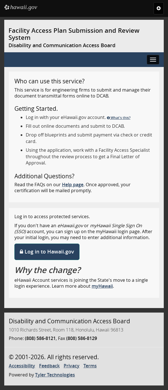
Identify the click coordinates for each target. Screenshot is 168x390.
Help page (72, 184)
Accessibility (22, 366)
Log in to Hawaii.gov (47, 251)
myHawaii (102, 286)
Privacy (71, 366)
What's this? (118, 117)
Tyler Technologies (55, 375)
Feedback (49, 366)
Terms (90, 366)
